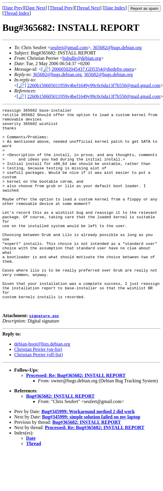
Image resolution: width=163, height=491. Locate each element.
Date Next (35, 7)
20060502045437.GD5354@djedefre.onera (93, 69)
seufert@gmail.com (69, 47)
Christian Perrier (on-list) (38, 389)
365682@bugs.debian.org (117, 47)
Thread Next (88, 7)
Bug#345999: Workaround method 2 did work (88, 451)
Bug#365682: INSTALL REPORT (60, 436)
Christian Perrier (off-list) (38, 394)
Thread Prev (61, 7)
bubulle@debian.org (82, 58)
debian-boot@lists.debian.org (42, 383)
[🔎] (45, 69)
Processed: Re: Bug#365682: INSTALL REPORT (76, 415)
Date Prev (13, 7)
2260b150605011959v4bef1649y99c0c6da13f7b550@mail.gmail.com (94, 85)
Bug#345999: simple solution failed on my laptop (91, 456)
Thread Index (16, 13)
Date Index (114, 7)
